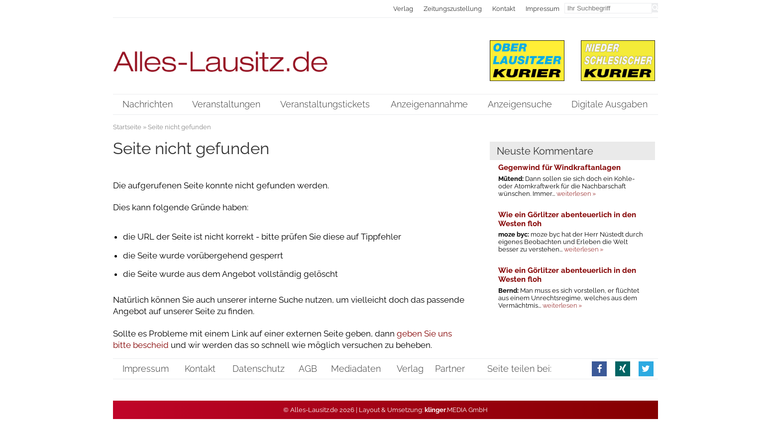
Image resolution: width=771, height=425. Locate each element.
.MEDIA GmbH (456, 410)
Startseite (127, 127)
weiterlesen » (576, 193)
